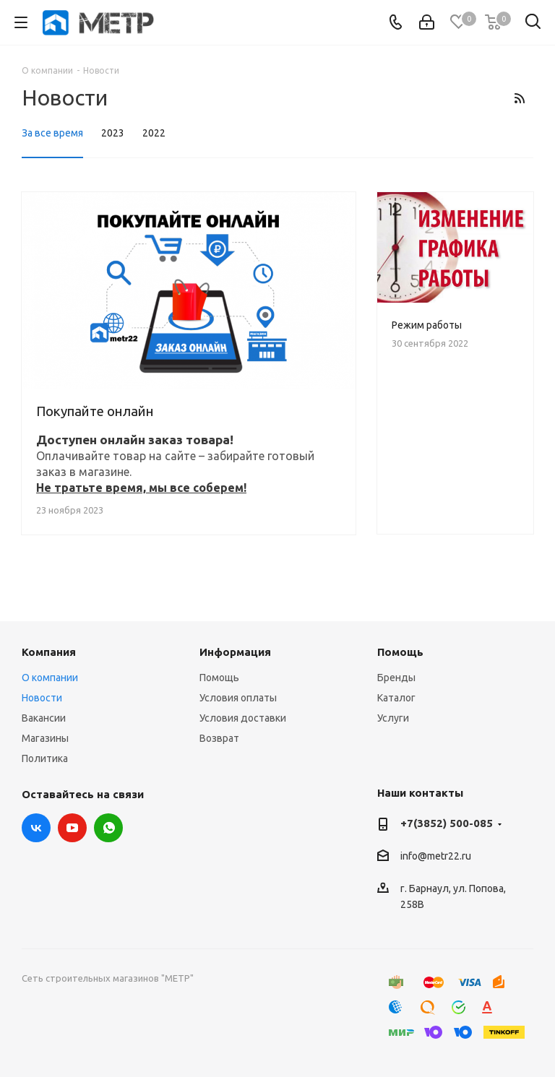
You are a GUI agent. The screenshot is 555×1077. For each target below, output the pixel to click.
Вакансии (44, 718)
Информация (235, 652)
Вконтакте (36, 827)
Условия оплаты (238, 698)
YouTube (72, 827)
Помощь (219, 677)
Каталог (396, 698)
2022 (153, 133)
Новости (42, 698)
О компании (50, 677)
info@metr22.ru (435, 856)
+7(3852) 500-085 (446, 823)
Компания (49, 652)
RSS (518, 98)
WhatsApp (108, 827)
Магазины (45, 738)
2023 (112, 133)
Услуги (393, 718)
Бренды (396, 677)
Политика (45, 758)
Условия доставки (242, 718)
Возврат (219, 738)
